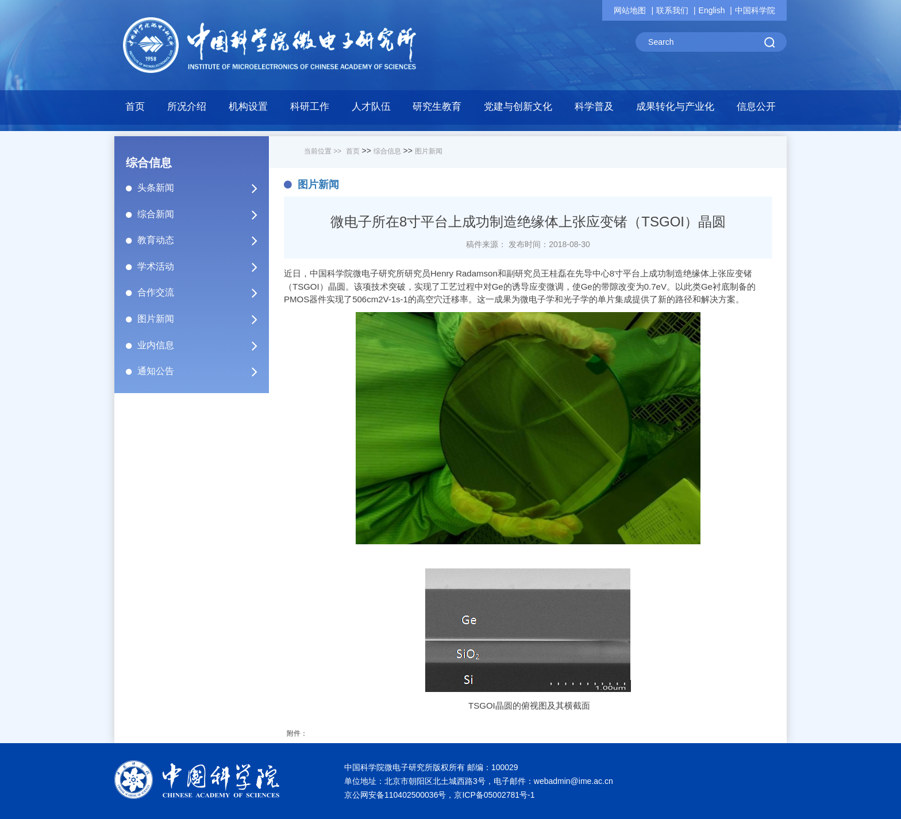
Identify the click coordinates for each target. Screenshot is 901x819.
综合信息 (387, 151)
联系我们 (672, 10)
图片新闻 (202, 319)
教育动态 (202, 240)
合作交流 (202, 292)
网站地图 (630, 10)
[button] (248, 109)
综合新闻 (202, 214)
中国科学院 (755, 10)
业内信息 (202, 345)
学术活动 (202, 266)
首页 (135, 106)
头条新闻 (202, 188)
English (712, 10)
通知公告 (202, 371)
